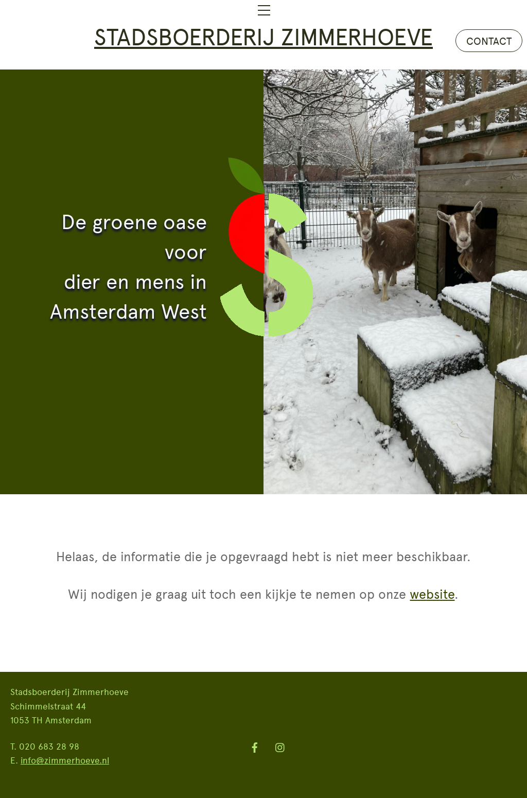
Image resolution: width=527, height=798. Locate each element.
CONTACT (489, 40)
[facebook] (254, 745)
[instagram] (280, 745)
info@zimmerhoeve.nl (65, 760)
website (432, 593)
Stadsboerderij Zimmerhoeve (263, 36)
